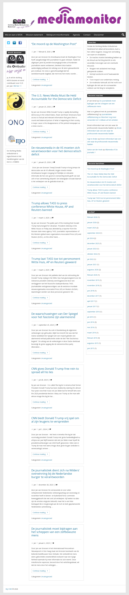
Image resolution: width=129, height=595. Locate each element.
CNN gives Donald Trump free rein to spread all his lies (55, 370)
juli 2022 (90, 259)
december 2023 (93, 243)
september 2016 (93, 312)
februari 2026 (92, 217)
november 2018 (93, 285)
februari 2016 (92, 338)
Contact (86, 34)
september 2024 (93, 233)
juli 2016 (90, 317)
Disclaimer (99, 34)
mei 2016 (90, 327)
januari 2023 (92, 249)
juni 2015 (90, 348)
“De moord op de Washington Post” (54, 44)
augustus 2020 (92, 270)
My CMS (9, 589)
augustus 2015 (92, 343)
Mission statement (34, 34)
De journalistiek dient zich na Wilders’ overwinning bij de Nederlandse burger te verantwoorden (55, 473)
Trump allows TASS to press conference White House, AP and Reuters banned (52, 206)
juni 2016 (90, 322)
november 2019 (93, 280)
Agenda (76, 34)
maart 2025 (91, 228)
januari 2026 (92, 222)
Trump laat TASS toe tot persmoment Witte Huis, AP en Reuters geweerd (55, 260)
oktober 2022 (92, 254)
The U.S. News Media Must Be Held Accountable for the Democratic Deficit (56, 97)
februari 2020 (92, 275)
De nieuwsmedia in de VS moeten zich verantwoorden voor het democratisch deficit (56, 151)
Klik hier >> (17, 86)
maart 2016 (91, 333)
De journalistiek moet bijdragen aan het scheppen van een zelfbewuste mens (54, 532)
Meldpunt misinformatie (57, 34)
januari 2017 (92, 306)
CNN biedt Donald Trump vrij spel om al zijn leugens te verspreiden (55, 419)
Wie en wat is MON (13, 34)
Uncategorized (46, 85)
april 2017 (91, 301)
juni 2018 (90, 291)
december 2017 (93, 296)
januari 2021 (92, 264)
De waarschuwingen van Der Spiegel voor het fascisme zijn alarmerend (54, 315)
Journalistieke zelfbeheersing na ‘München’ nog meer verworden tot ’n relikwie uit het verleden (102, 117)
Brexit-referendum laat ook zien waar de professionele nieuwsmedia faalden (104, 131)
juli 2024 (90, 238)
